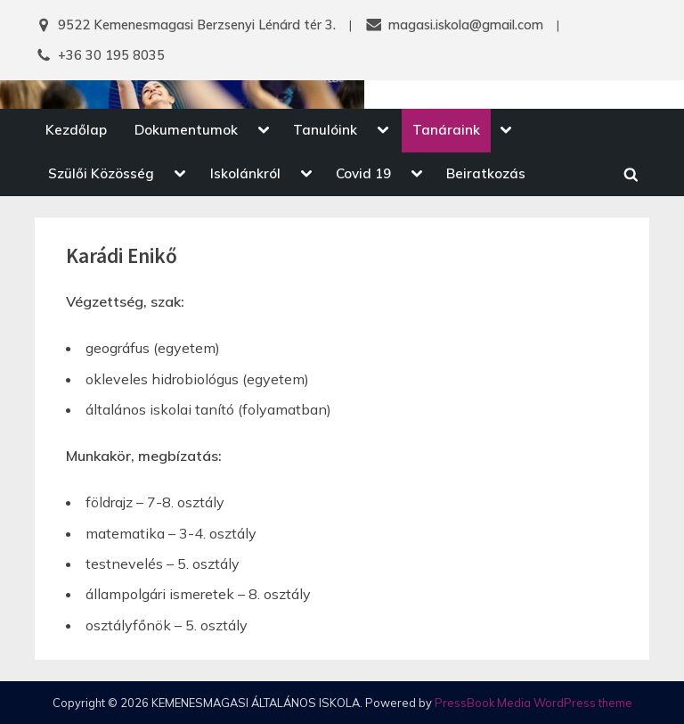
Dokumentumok (186, 129)
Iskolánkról (245, 173)
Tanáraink (446, 129)
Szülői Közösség (101, 173)
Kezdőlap (76, 129)
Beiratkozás (485, 173)
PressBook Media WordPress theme (533, 702)
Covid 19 (363, 173)
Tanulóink (325, 129)
